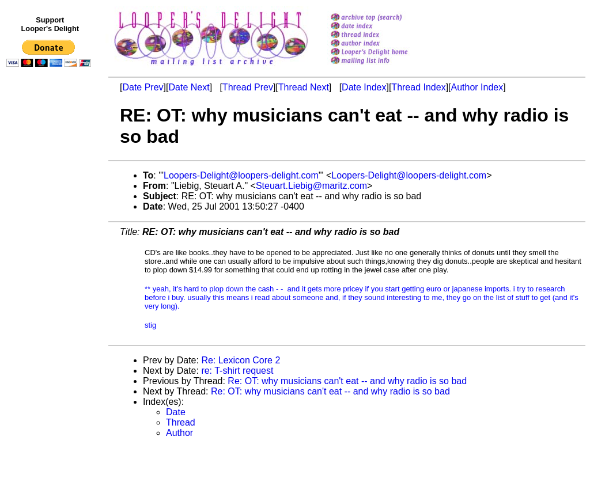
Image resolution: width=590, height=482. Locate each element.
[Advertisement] (51, 309)
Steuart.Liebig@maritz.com (311, 186)
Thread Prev (247, 87)
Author (179, 433)
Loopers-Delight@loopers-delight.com (241, 175)
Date (176, 412)
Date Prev (142, 87)
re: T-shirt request (237, 370)
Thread (180, 422)
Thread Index (418, 87)
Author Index (477, 87)
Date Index (364, 87)
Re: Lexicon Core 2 (240, 360)
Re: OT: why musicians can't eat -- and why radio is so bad (347, 381)
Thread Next (303, 87)
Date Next (188, 87)
